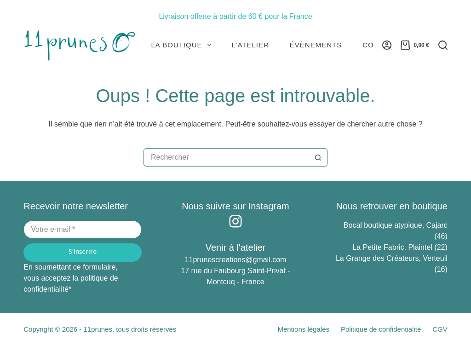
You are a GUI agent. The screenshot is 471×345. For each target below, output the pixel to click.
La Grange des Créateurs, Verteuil (392, 258)
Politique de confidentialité (381, 329)
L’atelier (250, 45)
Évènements (316, 45)
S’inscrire (83, 252)
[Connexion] (386, 45)
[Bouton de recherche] (318, 157)
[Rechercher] (443, 45)
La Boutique (183, 45)
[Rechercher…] (226, 157)
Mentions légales (303, 329)
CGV (440, 329)
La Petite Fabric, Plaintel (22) (399, 247)
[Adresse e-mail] (82, 229)
